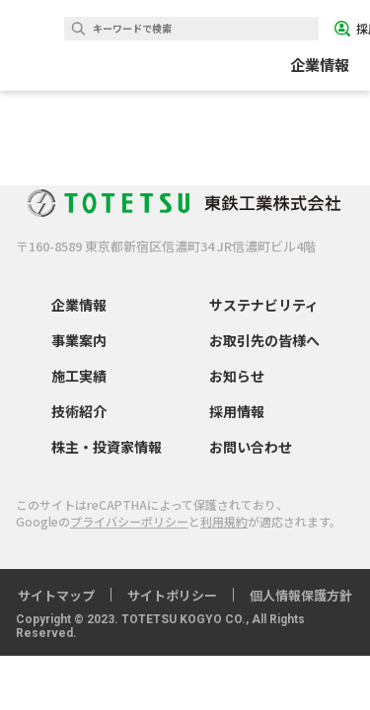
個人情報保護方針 (301, 595)
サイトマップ (56, 595)
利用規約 (224, 521)
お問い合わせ (250, 447)
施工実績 (79, 376)
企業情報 (79, 305)
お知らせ (236, 376)
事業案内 (79, 340)
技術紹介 (79, 411)
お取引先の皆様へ (264, 340)
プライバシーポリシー (129, 521)
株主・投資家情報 (106, 447)
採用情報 (236, 411)
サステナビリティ (264, 305)
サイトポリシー (172, 595)
